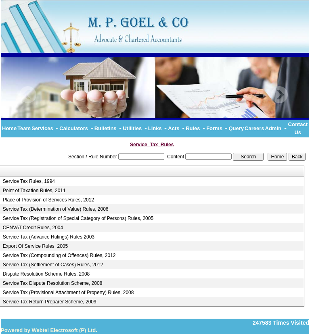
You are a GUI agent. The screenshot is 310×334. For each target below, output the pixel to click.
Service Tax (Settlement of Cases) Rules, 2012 (53, 265)
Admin (276, 128)
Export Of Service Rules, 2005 (35, 246)
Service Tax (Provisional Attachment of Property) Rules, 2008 (68, 292)
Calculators (76, 128)
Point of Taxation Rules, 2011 (34, 190)
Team (24, 128)
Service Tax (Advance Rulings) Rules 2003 (48, 237)
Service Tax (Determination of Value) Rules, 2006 (56, 209)
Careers (254, 128)
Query (236, 128)
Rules (195, 128)
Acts (176, 128)
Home (9, 128)
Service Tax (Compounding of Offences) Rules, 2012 (59, 255)
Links (158, 128)
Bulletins (108, 128)
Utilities (135, 128)
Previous (28, 95)
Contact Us (298, 128)
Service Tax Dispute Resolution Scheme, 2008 (53, 283)
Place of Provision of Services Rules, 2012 (48, 200)
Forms (217, 128)
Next (279, 95)
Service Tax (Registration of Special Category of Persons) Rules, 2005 (78, 218)
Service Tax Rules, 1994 (29, 181)
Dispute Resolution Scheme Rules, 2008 (46, 274)
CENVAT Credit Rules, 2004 (33, 227)
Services (45, 128)
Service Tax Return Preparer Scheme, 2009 (49, 302)
